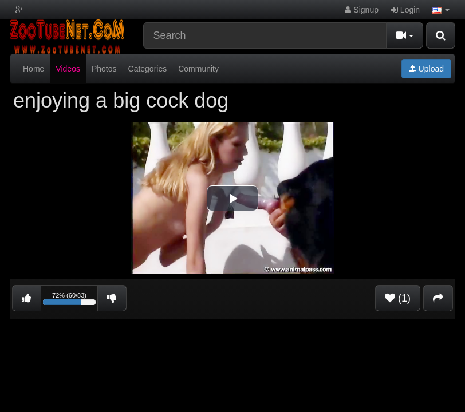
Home (33, 68)
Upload (426, 68)
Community (198, 68)
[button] (441, 10)
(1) (398, 298)
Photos (104, 68)
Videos (68, 68)
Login (405, 9)
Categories (147, 68)
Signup (361, 9)
